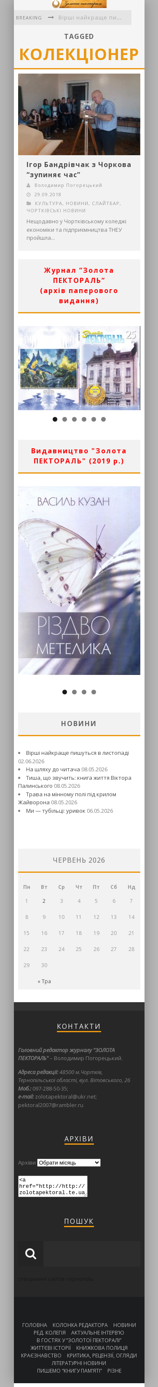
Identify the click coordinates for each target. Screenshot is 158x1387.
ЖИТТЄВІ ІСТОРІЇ (50, 1351)
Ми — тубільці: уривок (56, 810)
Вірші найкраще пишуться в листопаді (77, 753)
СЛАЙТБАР (106, 203)
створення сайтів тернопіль (56, 1282)
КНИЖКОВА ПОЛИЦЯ (102, 1351)
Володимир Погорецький (68, 185)
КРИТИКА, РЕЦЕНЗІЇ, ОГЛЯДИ (102, 1359)
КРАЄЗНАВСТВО (41, 1359)
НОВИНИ (77, 203)
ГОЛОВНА (34, 1328)
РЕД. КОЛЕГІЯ (50, 1336)
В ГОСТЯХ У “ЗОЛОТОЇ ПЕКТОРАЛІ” (79, 1344)
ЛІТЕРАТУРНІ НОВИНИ (79, 1367)
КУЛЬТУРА (48, 203)
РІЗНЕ (114, 1374)
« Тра (44, 981)
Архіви (27, 1162)
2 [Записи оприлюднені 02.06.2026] (44, 901)
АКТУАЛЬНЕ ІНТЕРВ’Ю (97, 1336)
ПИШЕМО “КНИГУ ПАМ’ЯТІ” (69, 1374)
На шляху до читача (53, 769)
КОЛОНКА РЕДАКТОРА (80, 1328)
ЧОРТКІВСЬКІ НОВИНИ (56, 210)
